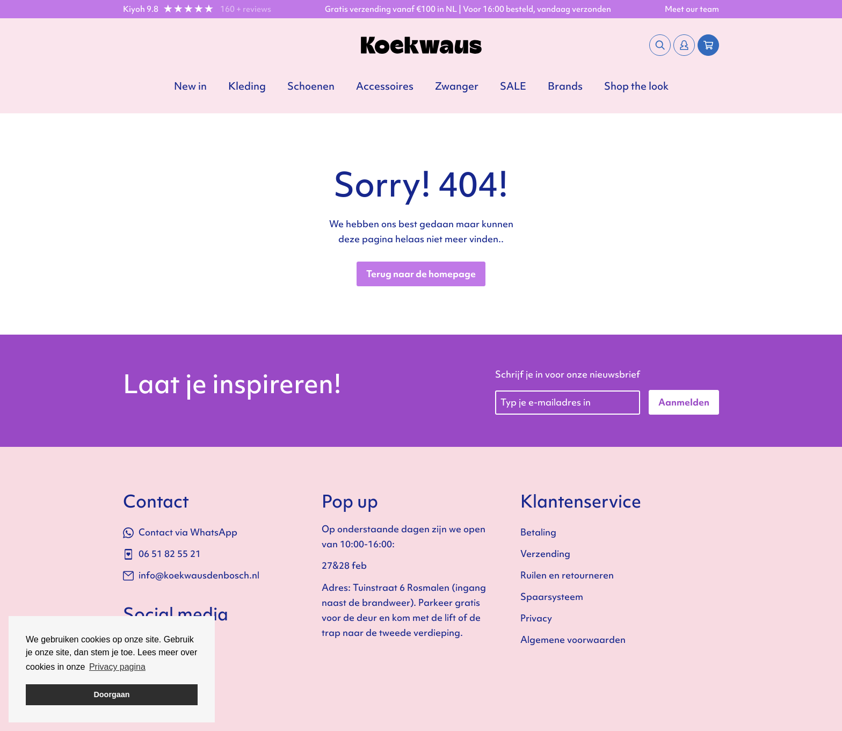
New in (190, 86)
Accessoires (384, 86)
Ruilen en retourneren (567, 575)
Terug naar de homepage (421, 273)
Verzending (545, 553)
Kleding (247, 86)
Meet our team (692, 9)
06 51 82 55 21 (162, 553)
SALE (513, 86)
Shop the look (636, 86)
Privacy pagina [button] (117, 666)
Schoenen (311, 86)
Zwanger (456, 86)
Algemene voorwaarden (573, 639)
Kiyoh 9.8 (140, 9)
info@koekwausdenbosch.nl (191, 575)
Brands (565, 86)
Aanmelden (683, 402)
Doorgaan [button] (111, 694)
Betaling (538, 532)
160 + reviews (245, 9)
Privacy (536, 618)
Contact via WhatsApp (180, 532)
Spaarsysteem (551, 596)
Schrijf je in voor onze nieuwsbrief (567, 374)
